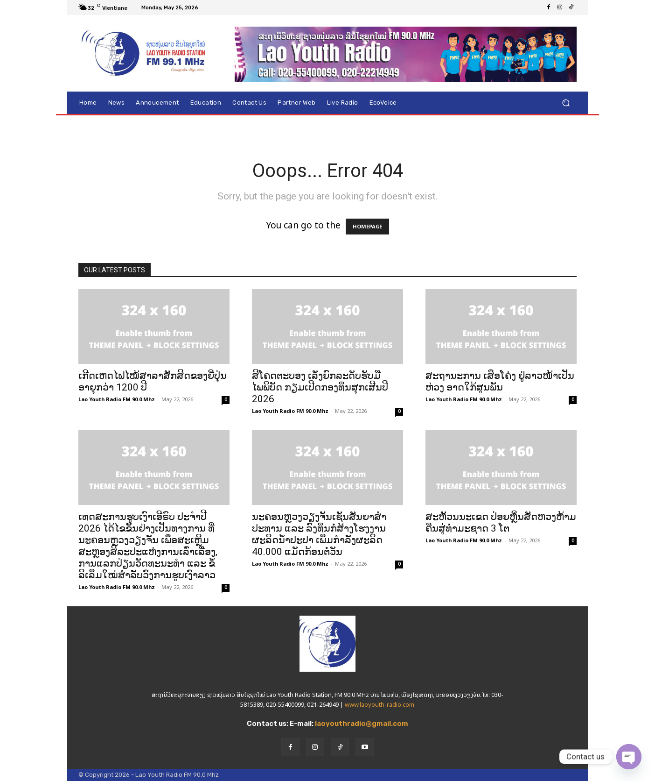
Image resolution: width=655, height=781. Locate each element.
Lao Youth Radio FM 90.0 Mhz (116, 399)
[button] (566, 103)
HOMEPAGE (367, 226)
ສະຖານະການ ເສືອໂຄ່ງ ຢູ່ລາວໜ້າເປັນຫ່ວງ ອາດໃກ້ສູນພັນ (499, 381)
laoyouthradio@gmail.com (361, 723)
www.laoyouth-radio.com (379, 705)
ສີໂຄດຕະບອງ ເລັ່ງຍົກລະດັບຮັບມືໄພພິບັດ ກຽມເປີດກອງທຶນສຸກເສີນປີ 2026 (320, 387)
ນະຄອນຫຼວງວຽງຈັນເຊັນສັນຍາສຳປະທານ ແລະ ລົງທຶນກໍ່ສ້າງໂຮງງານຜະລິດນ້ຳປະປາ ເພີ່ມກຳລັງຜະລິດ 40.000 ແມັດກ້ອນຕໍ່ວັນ (319, 534)
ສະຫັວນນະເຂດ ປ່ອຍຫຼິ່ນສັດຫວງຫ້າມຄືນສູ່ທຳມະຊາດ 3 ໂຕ (500, 522)
